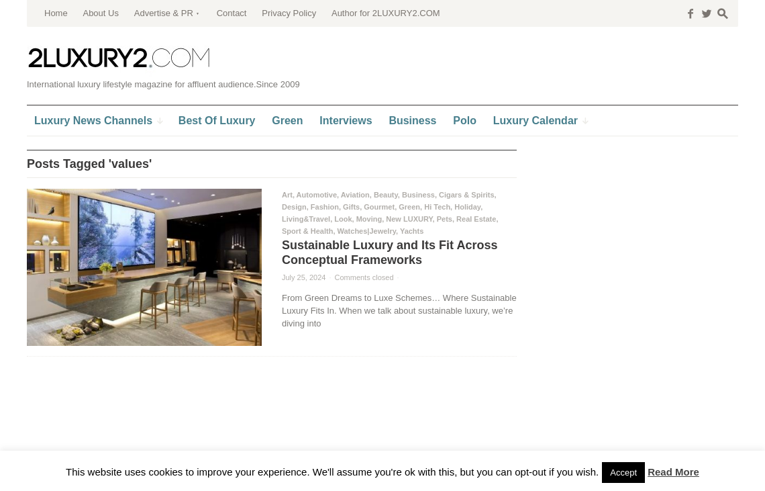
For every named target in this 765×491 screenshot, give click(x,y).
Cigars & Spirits (467, 195)
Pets (444, 219)
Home (56, 13)
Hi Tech (437, 207)
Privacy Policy (289, 13)
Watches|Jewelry (367, 231)
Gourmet (379, 207)
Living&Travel (306, 219)
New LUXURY (409, 219)
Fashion (325, 207)
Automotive (317, 195)
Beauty (386, 195)
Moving (369, 219)
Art (287, 195)
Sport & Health (307, 231)
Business (418, 195)
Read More (673, 472)
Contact (232, 13)
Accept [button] (623, 472)
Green (409, 207)
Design (294, 207)
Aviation (355, 195)
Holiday (467, 207)
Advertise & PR (163, 13)
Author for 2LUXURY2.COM (386, 13)
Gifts (351, 207)
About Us (100, 13)
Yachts (411, 231)
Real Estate (476, 219)
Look (343, 219)
